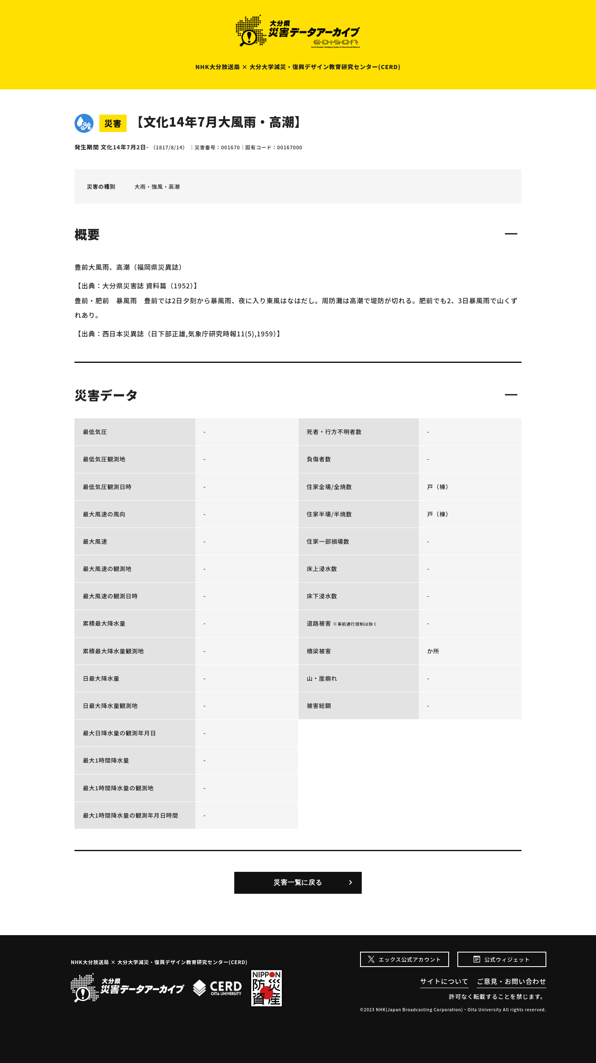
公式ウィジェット (507, 959)
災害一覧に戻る (298, 882)
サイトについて (444, 981)
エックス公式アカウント (410, 959)
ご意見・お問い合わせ (511, 981)
